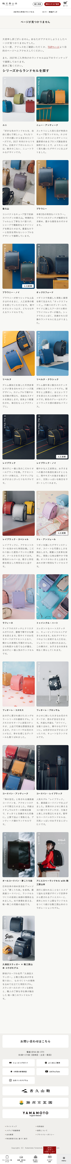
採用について (42, 1130)
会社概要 (9, 1134)
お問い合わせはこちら (35, 1041)
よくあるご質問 (54, 1063)
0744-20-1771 (37, 1052)
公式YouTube (54, 1071)
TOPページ (53, 47)
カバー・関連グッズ (49, 12)
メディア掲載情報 (13, 1130)
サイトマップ (11, 1126)
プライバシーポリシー (45, 1134)
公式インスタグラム (20, 1080)
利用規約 (40, 1126)
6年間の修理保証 (20, 1071)
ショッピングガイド (20, 1063)
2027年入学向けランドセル (24, 12)
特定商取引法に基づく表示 (16, 1138)
